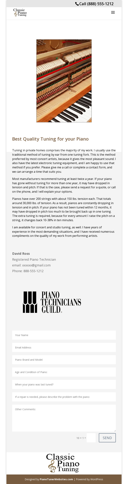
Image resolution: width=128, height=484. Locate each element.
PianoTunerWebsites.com (56, 479)
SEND (107, 437)
